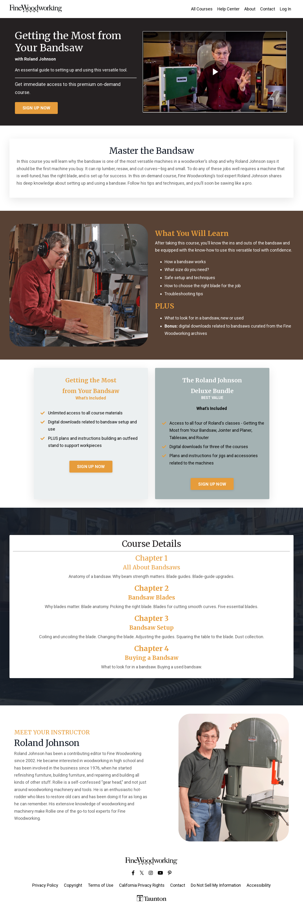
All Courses (201, 8)
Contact (267, 8)
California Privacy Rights (142, 886)
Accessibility (259, 886)
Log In (285, 8)
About (249, 8)
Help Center (228, 8)
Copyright (73, 886)
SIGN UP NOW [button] (36, 108)
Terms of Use (100, 886)
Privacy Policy (45, 886)
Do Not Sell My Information (216, 886)
